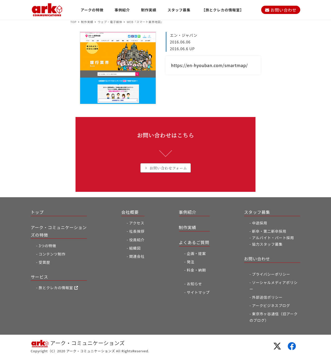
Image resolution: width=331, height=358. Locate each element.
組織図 (135, 248)
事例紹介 (187, 212)
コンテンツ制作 (52, 254)
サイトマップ (198, 292)
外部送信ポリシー (267, 297)
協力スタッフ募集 (267, 244)
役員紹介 (137, 239)
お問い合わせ (281, 10)
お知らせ (194, 283)
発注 (190, 261)
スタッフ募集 (257, 212)
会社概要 (130, 212)
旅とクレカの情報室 (58, 287)
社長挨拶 (137, 231)
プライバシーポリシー (271, 274)
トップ (37, 212)
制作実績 (187, 227)
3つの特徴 (47, 245)
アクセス (137, 222)
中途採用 (259, 222)
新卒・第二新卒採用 (269, 231)
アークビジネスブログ (271, 305)
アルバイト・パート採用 (273, 237)
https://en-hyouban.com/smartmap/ (209, 65)
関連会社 (137, 256)
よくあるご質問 (194, 242)
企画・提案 (196, 253)
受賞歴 (44, 262)
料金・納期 (196, 270)
